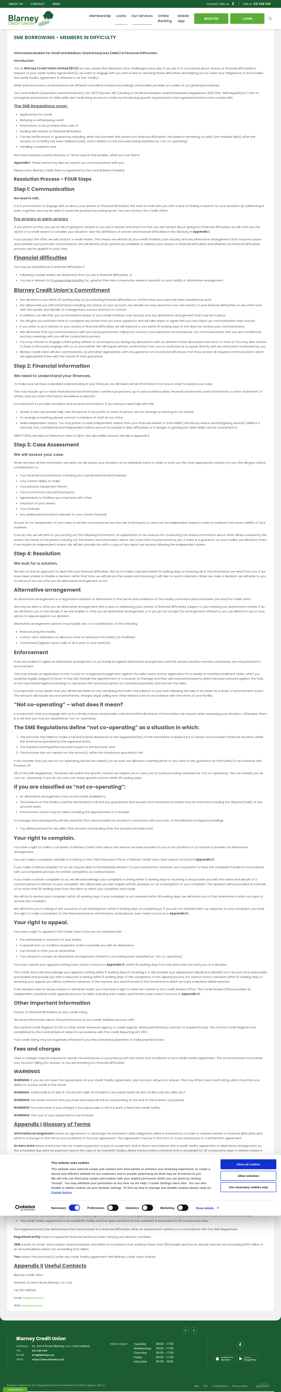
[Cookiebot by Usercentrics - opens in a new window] (25, 1384)
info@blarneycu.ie (35, 1298)
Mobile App (178, 18)
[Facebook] (233, 4)
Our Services (122, 18)
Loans (102, 18)
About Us (16, 4)
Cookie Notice (61, 1368)
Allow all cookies (248, 1340)
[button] (269, 18)
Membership (81, 18)
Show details (205, 1384)
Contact (38, 4)
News (56, 4)
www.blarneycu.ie (34, 1305)
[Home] (29, 18)
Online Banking (151, 18)
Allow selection (248, 1352)
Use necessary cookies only (248, 1363)
